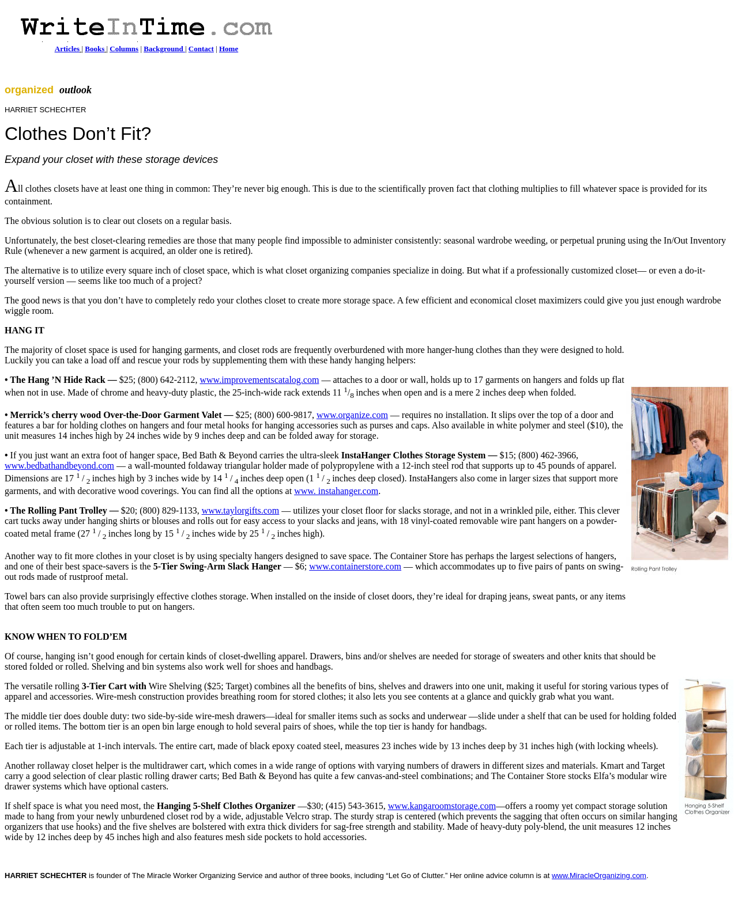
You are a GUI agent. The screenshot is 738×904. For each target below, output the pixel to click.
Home (228, 48)
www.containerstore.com (355, 566)
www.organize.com (352, 415)
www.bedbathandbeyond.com (59, 465)
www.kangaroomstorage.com (442, 806)
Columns (124, 48)
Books (94, 48)
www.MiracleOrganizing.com (599, 875)
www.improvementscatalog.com (259, 380)
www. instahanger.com (336, 491)
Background (164, 48)
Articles (67, 48)
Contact (201, 48)
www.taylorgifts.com (241, 510)
